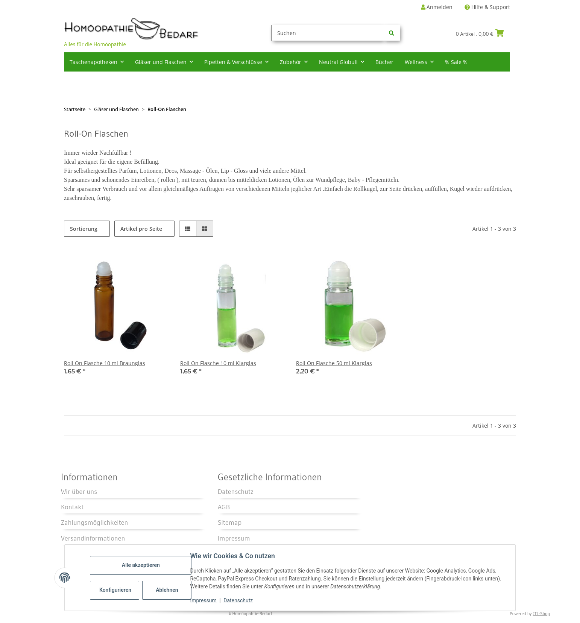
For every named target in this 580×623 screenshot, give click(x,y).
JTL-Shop (541, 613)
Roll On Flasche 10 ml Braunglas (104, 363)
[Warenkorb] (483, 33)
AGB (224, 507)
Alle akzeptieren (141, 565)
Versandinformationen (93, 538)
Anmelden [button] (436, 7)
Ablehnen (167, 590)
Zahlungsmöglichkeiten (94, 522)
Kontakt (72, 507)
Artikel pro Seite (141, 228)
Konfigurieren (116, 590)
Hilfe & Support (487, 7)
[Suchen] (327, 33)
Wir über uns (79, 491)
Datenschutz (238, 600)
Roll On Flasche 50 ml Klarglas (334, 363)
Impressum (203, 600)
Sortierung (83, 228)
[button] (187, 229)
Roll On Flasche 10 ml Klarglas (218, 363)
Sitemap (229, 522)
